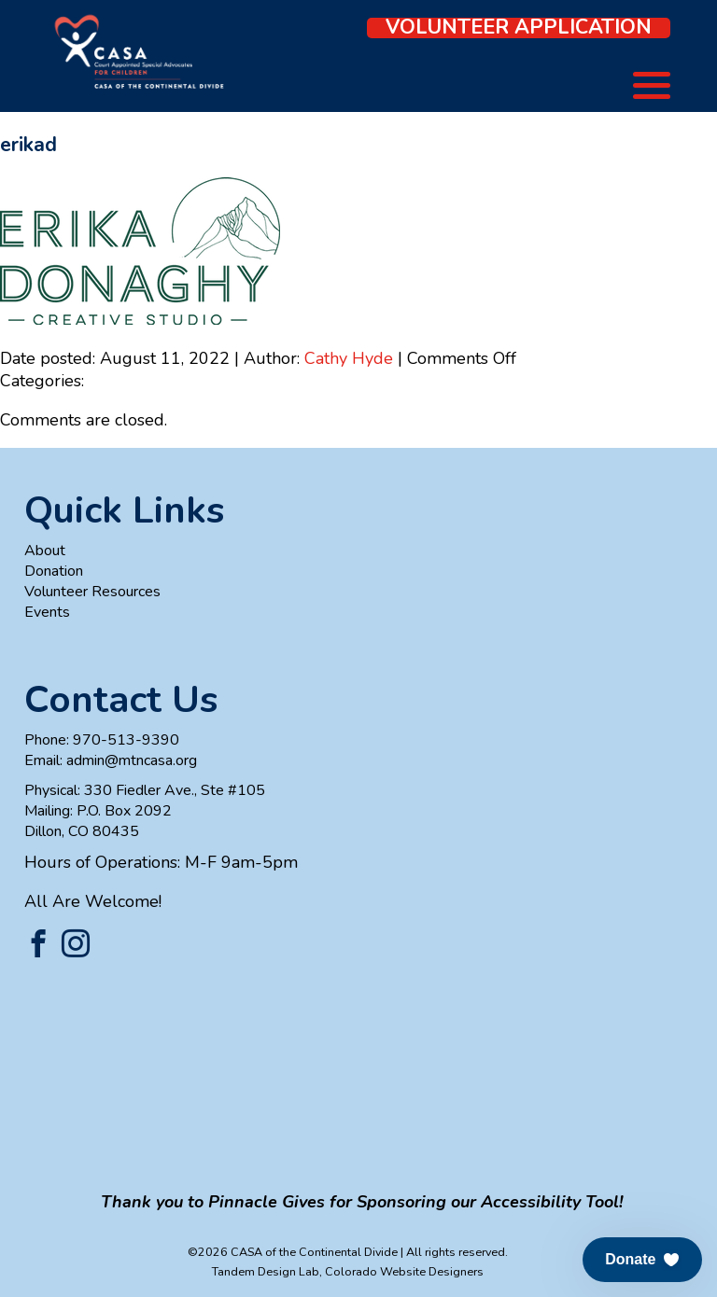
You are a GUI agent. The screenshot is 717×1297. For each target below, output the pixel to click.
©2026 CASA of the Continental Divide (293, 1252)
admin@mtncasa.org (131, 760)
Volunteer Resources (92, 591)
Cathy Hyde (348, 358)
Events (47, 612)
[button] (642, 1259)
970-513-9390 (126, 740)
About (44, 550)
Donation (53, 571)
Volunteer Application (519, 28)
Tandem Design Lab (265, 1271)
